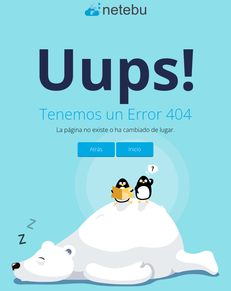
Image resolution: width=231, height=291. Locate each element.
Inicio (134, 149)
